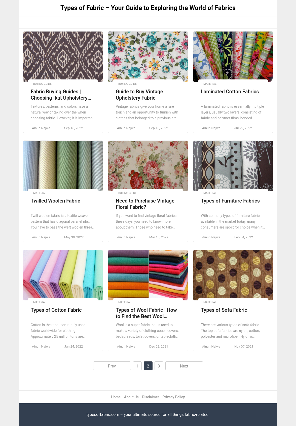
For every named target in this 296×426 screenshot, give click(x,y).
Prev (112, 366)
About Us (131, 397)
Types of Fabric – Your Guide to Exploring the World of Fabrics (148, 8)
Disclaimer (150, 397)
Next (184, 366)
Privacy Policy (174, 397)
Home (116, 397)
